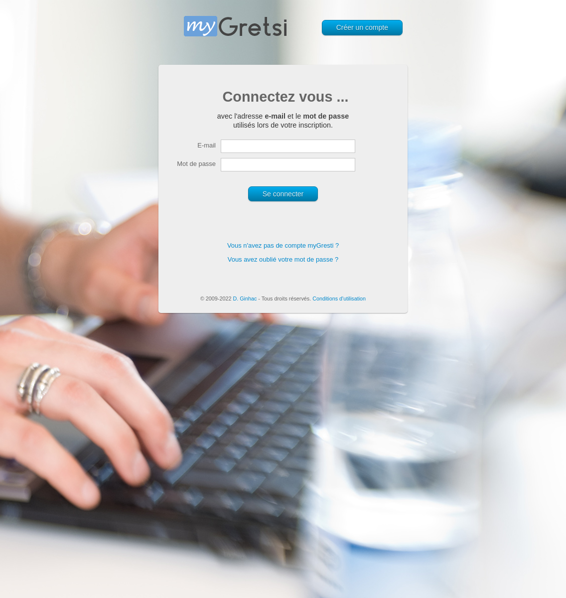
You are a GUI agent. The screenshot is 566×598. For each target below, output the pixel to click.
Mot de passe (196, 163)
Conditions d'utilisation (339, 298)
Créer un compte (362, 27)
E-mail (206, 145)
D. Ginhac (245, 298)
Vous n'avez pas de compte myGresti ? (283, 245)
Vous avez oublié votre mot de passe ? (283, 259)
